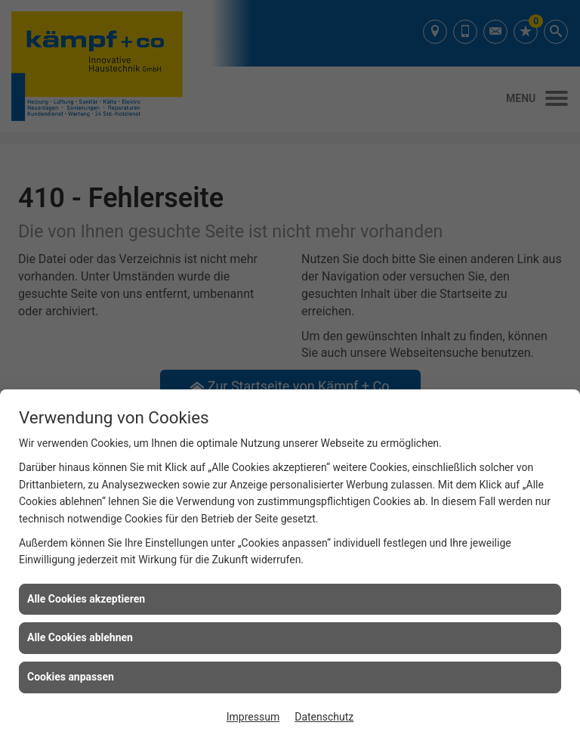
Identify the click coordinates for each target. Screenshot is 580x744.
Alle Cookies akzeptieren (86, 599)
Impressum (253, 717)
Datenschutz (324, 717)
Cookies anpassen (70, 677)
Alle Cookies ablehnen (80, 637)
